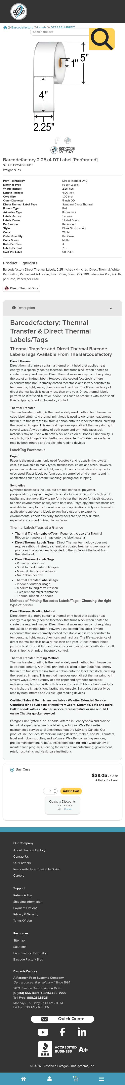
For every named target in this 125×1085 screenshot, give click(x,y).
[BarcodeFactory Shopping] (75, 1079)
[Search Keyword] (59, 21)
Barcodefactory (22, 27)
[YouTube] (43, 1032)
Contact (68, 809)
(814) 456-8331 (28, 993)
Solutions (19, 946)
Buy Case (23, 769)
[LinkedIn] (82, 1032)
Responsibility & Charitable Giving (37, 869)
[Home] (5, 27)
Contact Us (21, 856)
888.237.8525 (37, 997)
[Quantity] (48, 791)
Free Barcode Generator (30, 953)
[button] (62, 1019)
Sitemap (19, 940)
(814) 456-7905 (54, 993)
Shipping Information (27, 901)
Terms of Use (22, 920)
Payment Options (25, 908)
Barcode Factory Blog (28, 959)
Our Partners (22, 863)
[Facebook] (62, 1031)
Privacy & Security (25, 914)
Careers (18, 875)
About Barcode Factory (29, 850)
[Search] (102, 29)
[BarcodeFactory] (18, 11)
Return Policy (22, 895)
